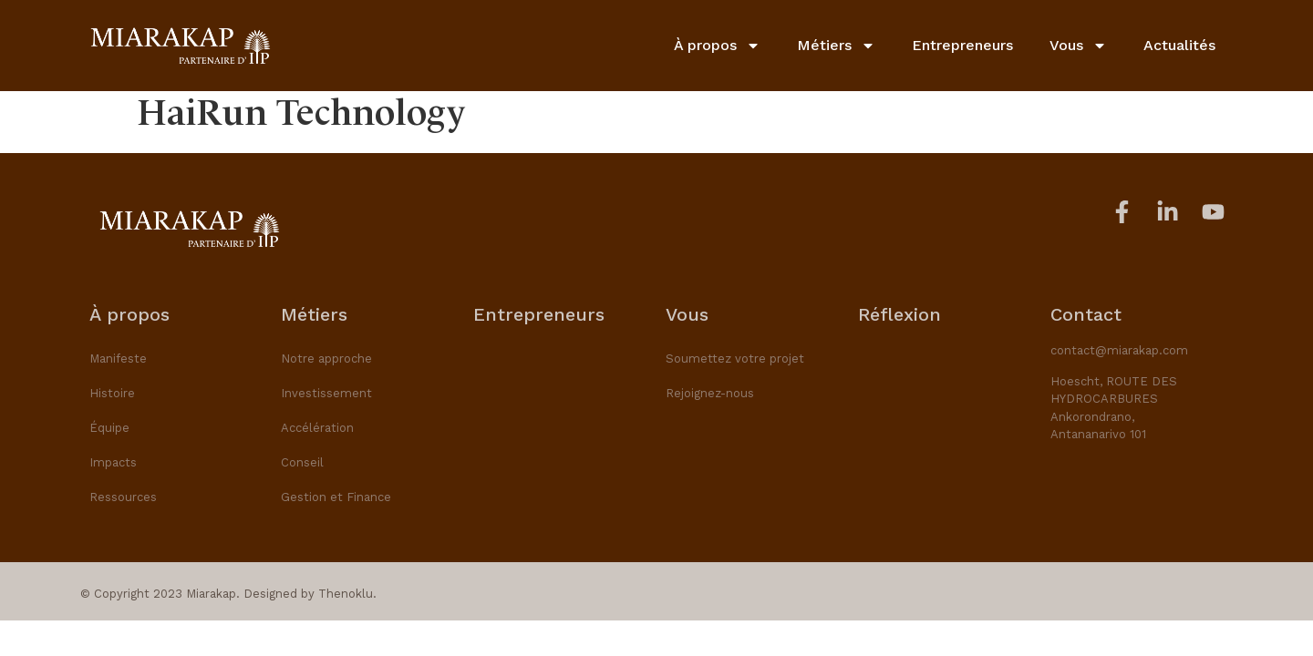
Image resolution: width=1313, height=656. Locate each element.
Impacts (113, 462)
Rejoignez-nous (710, 393)
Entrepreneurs (962, 44)
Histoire (112, 393)
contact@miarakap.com (1119, 350)
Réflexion (899, 314)
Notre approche (326, 358)
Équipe (109, 428)
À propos (717, 44)
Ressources (123, 497)
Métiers (836, 44)
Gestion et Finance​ (336, 497)
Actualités (1179, 44)
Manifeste (118, 358)
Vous (1078, 44)
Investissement (326, 393)
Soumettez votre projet (735, 358)
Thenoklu (345, 593)
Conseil (302, 462)
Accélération (317, 428)
